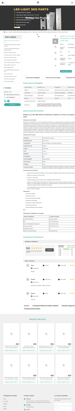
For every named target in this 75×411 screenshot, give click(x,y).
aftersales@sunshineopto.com (13, 94)
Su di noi (5, 401)
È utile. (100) (35, 268)
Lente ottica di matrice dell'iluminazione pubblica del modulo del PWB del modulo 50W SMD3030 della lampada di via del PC (29, 347)
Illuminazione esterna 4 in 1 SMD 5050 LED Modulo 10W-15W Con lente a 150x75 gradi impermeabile (46, 347)
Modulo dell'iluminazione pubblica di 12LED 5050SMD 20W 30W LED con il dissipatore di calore (29, 378)
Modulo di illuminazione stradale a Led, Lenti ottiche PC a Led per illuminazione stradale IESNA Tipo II (11, 378)
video (4, 406)
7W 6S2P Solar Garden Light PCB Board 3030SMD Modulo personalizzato (63, 347)
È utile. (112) (35, 282)
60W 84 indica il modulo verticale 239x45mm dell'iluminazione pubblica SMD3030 (46, 378)
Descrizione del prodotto (53, 77)
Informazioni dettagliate (33, 77)
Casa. (6, 32)
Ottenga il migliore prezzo (66, 71)
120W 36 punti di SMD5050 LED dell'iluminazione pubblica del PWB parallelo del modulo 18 (63, 378)
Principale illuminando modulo (32, 308)
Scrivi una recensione (49, 250)
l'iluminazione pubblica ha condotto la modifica (45, 305)
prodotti (10, 32)
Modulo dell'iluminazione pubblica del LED (22, 32)
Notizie (5, 408)
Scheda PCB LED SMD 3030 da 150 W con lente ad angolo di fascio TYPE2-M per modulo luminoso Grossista (11, 347)
